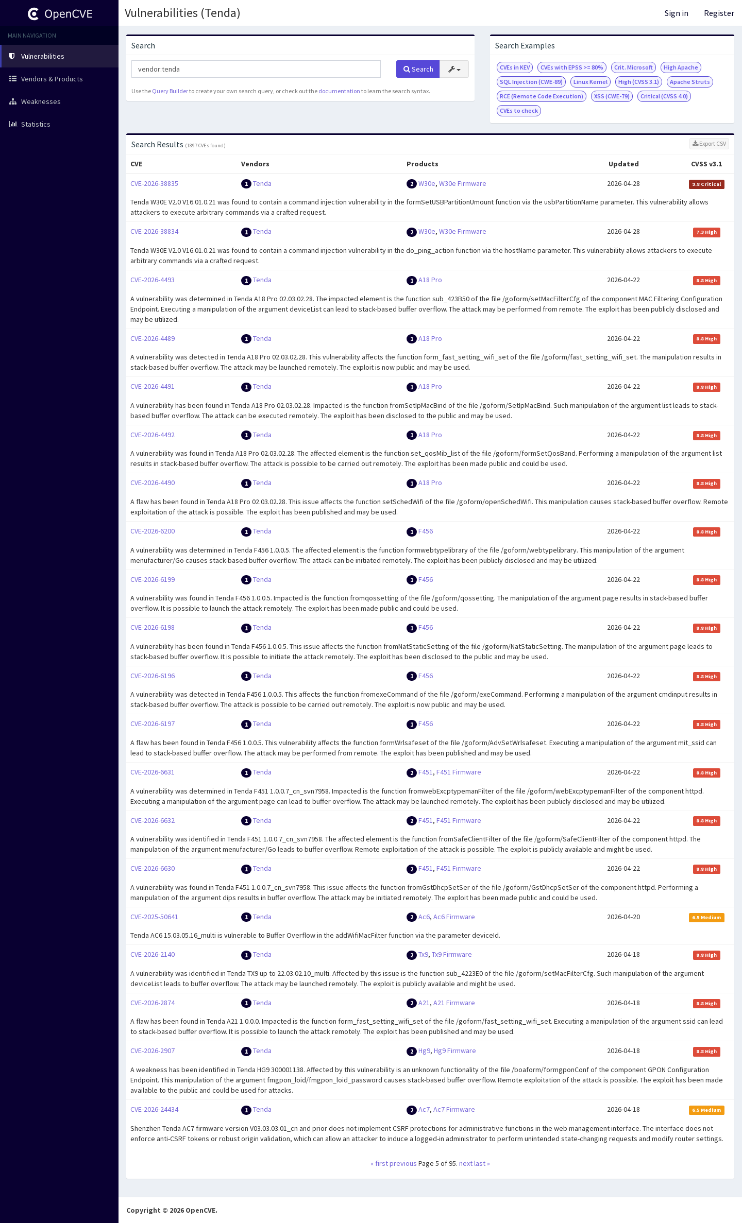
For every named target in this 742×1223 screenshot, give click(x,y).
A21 (424, 1002)
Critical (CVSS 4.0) (664, 96)
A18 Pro (430, 279)
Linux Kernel (591, 81)
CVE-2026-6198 (152, 627)
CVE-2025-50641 (154, 916)
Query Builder (170, 91)
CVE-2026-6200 (152, 531)
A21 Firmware (454, 1002)
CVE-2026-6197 (152, 723)
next (466, 1163)
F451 (425, 772)
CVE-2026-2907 (152, 1050)
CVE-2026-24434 (154, 1109)
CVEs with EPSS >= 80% (572, 67)
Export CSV (709, 143)
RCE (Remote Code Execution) (541, 96)
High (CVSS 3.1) (638, 81)
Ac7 (424, 1109)
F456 (425, 531)
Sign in (676, 13)
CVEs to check (519, 110)
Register (719, 13)
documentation (339, 91)
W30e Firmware (462, 183)
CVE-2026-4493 (152, 279)
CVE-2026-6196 (152, 675)
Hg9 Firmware (455, 1050)
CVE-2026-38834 (154, 231)
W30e (426, 183)
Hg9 (424, 1050)
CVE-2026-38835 (154, 183)
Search (418, 69)
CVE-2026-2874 (152, 1002)
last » (482, 1163)
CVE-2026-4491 (152, 386)
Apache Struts (690, 81)
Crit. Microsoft (633, 67)
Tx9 (423, 954)
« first (379, 1163)
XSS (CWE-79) (612, 96)
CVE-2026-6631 (152, 772)
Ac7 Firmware (454, 1109)
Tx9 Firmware (452, 954)
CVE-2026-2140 (152, 954)
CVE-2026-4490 (152, 482)
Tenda (262, 183)
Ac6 (424, 916)
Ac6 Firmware (454, 916)
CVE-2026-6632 (152, 820)
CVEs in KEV (515, 67)
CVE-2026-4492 (152, 434)
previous (403, 1163)
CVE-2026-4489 (152, 338)
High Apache (681, 67)
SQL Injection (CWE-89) (531, 81)
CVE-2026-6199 (152, 579)
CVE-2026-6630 (152, 868)
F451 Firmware (458, 772)
